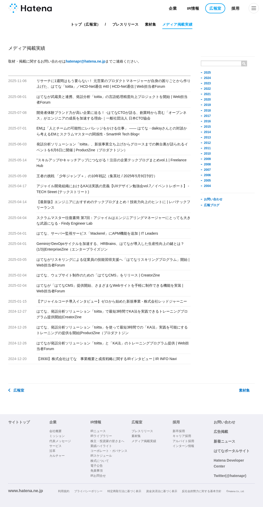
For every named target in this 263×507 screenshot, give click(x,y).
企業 (173, 8)
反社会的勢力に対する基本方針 (201, 491)
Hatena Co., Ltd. (236, 491)
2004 (207, 186)
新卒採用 (179, 431)
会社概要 (55, 431)
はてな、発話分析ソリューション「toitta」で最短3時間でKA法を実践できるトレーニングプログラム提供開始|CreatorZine (112, 314)
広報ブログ (211, 205)
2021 (207, 94)
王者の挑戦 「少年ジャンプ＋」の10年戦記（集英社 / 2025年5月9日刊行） (96, 176)
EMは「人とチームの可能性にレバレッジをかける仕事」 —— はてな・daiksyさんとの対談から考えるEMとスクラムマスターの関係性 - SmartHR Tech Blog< (111, 131)
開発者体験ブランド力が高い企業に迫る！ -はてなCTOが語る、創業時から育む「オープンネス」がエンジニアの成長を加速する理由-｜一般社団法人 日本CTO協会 (111, 115)
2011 (207, 148)
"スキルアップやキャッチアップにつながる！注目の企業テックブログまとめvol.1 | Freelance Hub (111, 163)
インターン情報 (183, 446)
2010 (207, 153)
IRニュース (98, 431)
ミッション (57, 436)
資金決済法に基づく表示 (161, 491)
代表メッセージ (60, 441)
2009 (207, 159)
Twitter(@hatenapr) (230, 476)
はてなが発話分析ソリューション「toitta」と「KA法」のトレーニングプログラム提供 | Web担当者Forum (112, 346)
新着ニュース (224, 441)
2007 (207, 170)
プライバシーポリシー (88, 491)
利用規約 (63, 491)
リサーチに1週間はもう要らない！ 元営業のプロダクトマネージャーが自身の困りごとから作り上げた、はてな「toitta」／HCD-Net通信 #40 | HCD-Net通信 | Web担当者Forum (113, 83)
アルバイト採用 (183, 441)
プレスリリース (125, 24)
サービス (55, 446)
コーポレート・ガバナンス (108, 451)
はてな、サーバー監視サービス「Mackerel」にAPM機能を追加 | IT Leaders (97, 233)
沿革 (52, 451)
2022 (207, 89)
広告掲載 (221, 432)
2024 (207, 78)
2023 (207, 83)
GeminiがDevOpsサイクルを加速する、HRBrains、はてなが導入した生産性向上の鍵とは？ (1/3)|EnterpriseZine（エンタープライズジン (110, 246)
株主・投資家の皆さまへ (107, 441)
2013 (207, 137)
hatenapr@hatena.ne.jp (85, 61)
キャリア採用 (182, 436)
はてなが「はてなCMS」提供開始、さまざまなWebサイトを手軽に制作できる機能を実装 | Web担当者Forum (109, 288)
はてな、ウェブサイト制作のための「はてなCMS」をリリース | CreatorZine (98, 275)
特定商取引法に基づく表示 (124, 491)
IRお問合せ (98, 476)
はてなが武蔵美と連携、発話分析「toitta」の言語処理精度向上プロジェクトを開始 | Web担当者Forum (111, 99)
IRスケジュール (101, 456)
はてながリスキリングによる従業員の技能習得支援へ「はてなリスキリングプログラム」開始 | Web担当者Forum (113, 262)
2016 (207, 121)
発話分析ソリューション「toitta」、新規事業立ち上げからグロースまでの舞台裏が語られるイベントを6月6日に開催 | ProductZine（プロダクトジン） (112, 147)
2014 (207, 132)
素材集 (150, 24)
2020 (207, 99)
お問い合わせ (213, 199)
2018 (207, 110)
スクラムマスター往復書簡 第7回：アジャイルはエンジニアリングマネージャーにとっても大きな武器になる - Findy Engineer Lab (113, 220)
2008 (207, 164)
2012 (207, 143)
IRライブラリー (101, 436)
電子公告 (96, 466)
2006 (207, 175)
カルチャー (57, 456)
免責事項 (96, 470)
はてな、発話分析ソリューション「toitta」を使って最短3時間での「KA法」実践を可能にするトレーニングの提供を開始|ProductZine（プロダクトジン (112, 330)
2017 (207, 116)
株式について (99, 461)
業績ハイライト (101, 446)
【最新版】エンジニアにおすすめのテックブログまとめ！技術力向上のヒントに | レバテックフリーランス (113, 205)
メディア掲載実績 (177, 24)
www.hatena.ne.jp (25, 490)
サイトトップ (19, 422)
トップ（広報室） (86, 24)
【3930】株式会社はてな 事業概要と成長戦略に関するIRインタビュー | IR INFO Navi (106, 359)
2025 (207, 72)
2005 (207, 180)
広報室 (215, 8)
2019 (207, 105)
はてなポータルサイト (232, 451)
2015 (207, 126)
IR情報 (193, 8)
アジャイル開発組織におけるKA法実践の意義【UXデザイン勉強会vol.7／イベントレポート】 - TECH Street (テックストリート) (112, 189)
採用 (235, 8)
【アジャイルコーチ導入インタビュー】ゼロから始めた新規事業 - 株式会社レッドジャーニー (111, 301)
